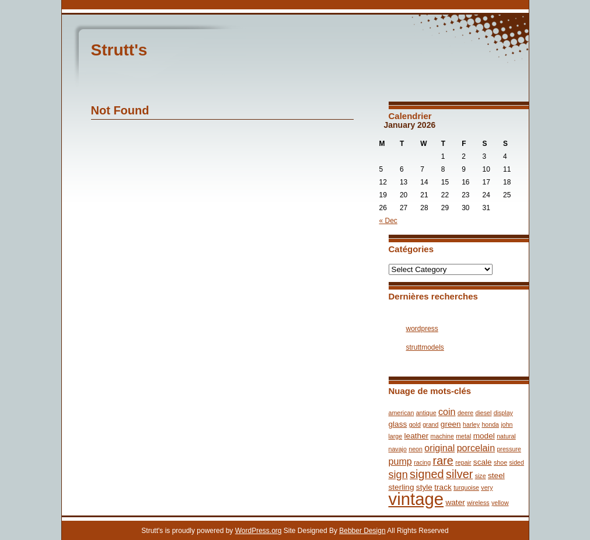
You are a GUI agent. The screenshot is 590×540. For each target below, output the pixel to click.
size (480, 475)
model (484, 435)
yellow (500, 502)
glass (398, 424)
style (424, 487)
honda (490, 424)
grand (430, 424)
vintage (416, 498)
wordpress (422, 329)
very (487, 487)
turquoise (466, 487)
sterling (401, 487)
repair (463, 462)
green (451, 424)
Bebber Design (362, 531)
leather (416, 435)
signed (427, 474)
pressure (509, 448)
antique (426, 412)
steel (496, 475)
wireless (478, 502)
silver (459, 474)
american (401, 412)
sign (398, 474)
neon (416, 448)
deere (465, 412)
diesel (484, 412)
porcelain (476, 448)
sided (516, 462)
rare (443, 460)
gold (415, 424)
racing (422, 462)
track (443, 487)
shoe (500, 462)
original (439, 448)
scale (482, 462)
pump (400, 461)
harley (471, 424)
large (396, 436)
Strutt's (119, 50)
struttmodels (425, 347)
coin (447, 411)
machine (442, 436)
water (455, 502)
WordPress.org (258, 531)
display (503, 412)
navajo (398, 448)
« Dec (388, 221)
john (506, 424)
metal (463, 436)
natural (506, 436)
